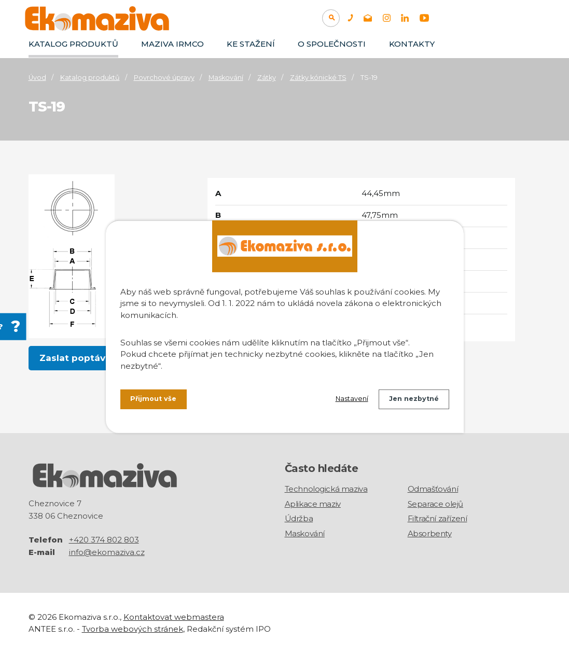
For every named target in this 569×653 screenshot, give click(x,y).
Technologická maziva (326, 489)
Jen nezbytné (410, 401)
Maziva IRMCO (172, 44)
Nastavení (342, 401)
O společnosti (332, 44)
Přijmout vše (156, 401)
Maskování (226, 77)
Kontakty (412, 44)
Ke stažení (251, 44)
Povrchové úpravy (164, 77)
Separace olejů (435, 504)
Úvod (37, 77)
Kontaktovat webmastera (173, 616)
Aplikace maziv (313, 504)
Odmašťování (433, 489)
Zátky (266, 77)
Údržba (299, 518)
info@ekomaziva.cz (107, 552)
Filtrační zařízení (437, 518)
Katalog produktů (73, 44)
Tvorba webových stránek (132, 628)
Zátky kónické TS (318, 77)
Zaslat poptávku (79, 359)
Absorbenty (430, 533)
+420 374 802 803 (104, 539)
